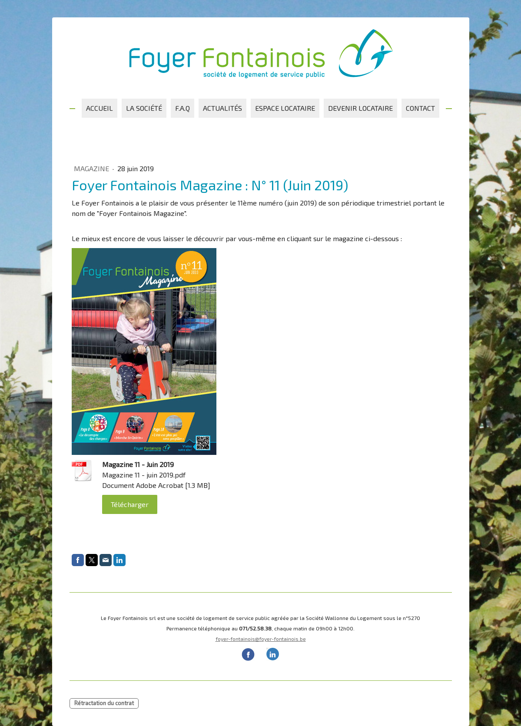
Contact (420, 108)
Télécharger (130, 504)
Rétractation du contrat (104, 702)
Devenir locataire (360, 108)
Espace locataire (285, 108)
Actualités (222, 108)
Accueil (99, 108)
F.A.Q (182, 108)
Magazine (92, 168)
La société (144, 108)
